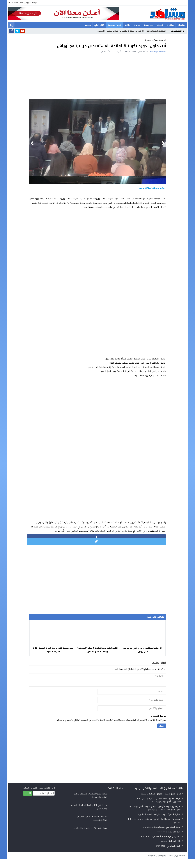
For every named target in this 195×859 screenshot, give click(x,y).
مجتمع (88, 25)
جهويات (181, 25)
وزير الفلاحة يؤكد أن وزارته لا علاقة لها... (90, 828)
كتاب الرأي (99, 25)
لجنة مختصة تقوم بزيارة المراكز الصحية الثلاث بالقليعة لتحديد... (53, 649)
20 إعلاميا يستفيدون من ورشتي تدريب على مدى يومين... (142, 649)
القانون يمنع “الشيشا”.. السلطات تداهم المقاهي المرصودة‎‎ (90, 795)
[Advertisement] (97, 75)
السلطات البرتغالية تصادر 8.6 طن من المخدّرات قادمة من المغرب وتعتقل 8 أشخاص (132, 31)
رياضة (128, 25)
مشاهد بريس (179, 855)
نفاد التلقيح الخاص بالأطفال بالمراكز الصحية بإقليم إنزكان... (89, 806)
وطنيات (170, 25)
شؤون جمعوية (115, 25)
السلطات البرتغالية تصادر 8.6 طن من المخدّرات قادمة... (92, 818)
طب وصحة (148, 25)
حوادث (137, 25)
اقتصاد (160, 25)
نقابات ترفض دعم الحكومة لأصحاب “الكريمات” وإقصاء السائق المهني (97, 649)
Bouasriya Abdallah (158, 51)
